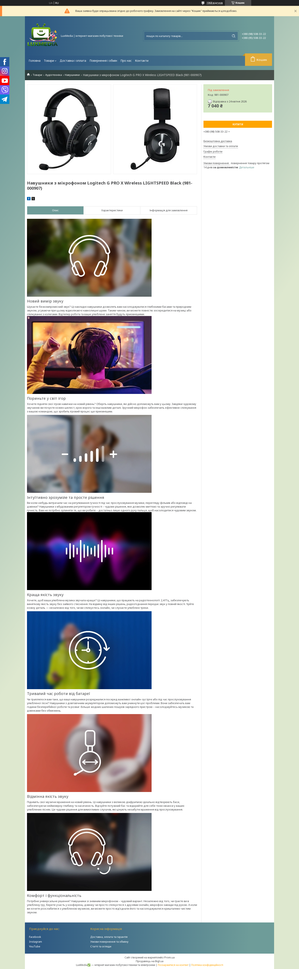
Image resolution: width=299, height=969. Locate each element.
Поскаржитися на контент (173, 965)
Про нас (126, 61)
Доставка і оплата (73, 61)
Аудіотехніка (53, 75)
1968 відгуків (214, 3)
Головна (34, 61)
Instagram (35, 941)
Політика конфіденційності (207, 965)
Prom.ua (169, 957)
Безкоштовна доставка (217, 141)
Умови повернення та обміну (109, 941)
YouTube (34, 946)
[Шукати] (233, 36)
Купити (238, 124)
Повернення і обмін (103, 61)
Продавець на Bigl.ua (149, 961)
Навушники (72, 75)
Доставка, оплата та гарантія (108, 937)
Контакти (141, 61)
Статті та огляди (100, 946)
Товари (49, 61)
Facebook (35, 937)
